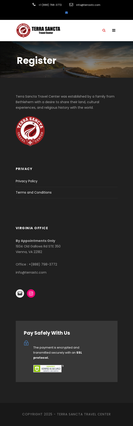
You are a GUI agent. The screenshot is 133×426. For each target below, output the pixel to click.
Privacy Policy (26, 181)
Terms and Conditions (34, 192)
